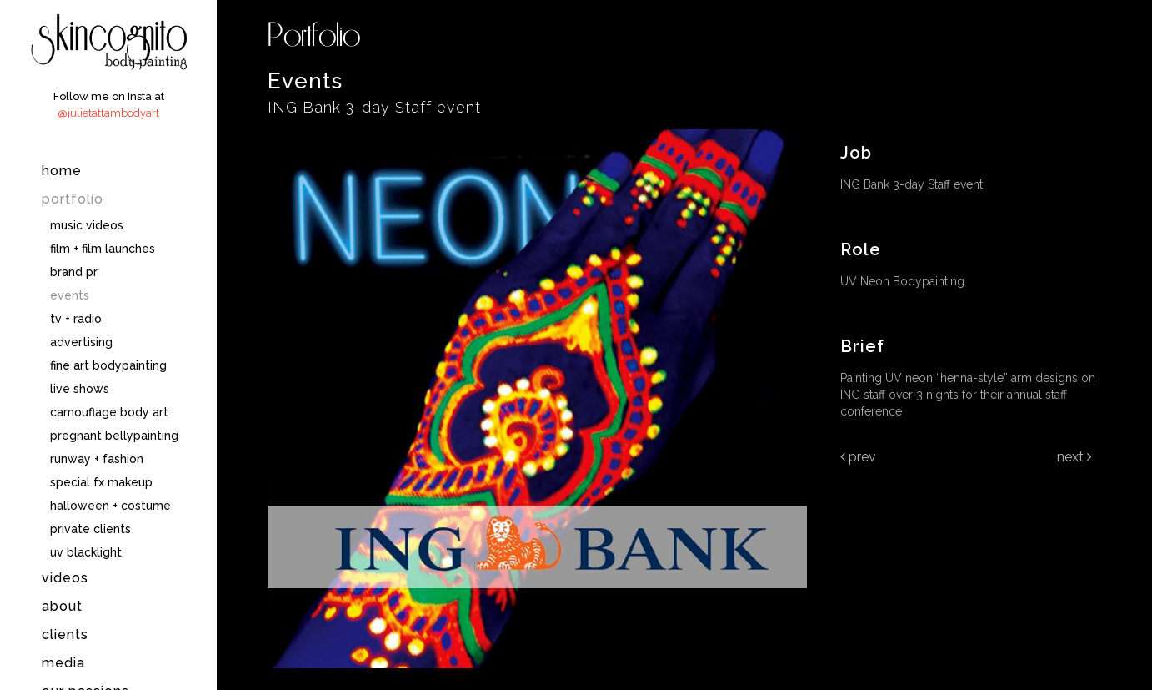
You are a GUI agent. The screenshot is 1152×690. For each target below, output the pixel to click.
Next (1074, 457)
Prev (858, 457)
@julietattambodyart (108, 113)
